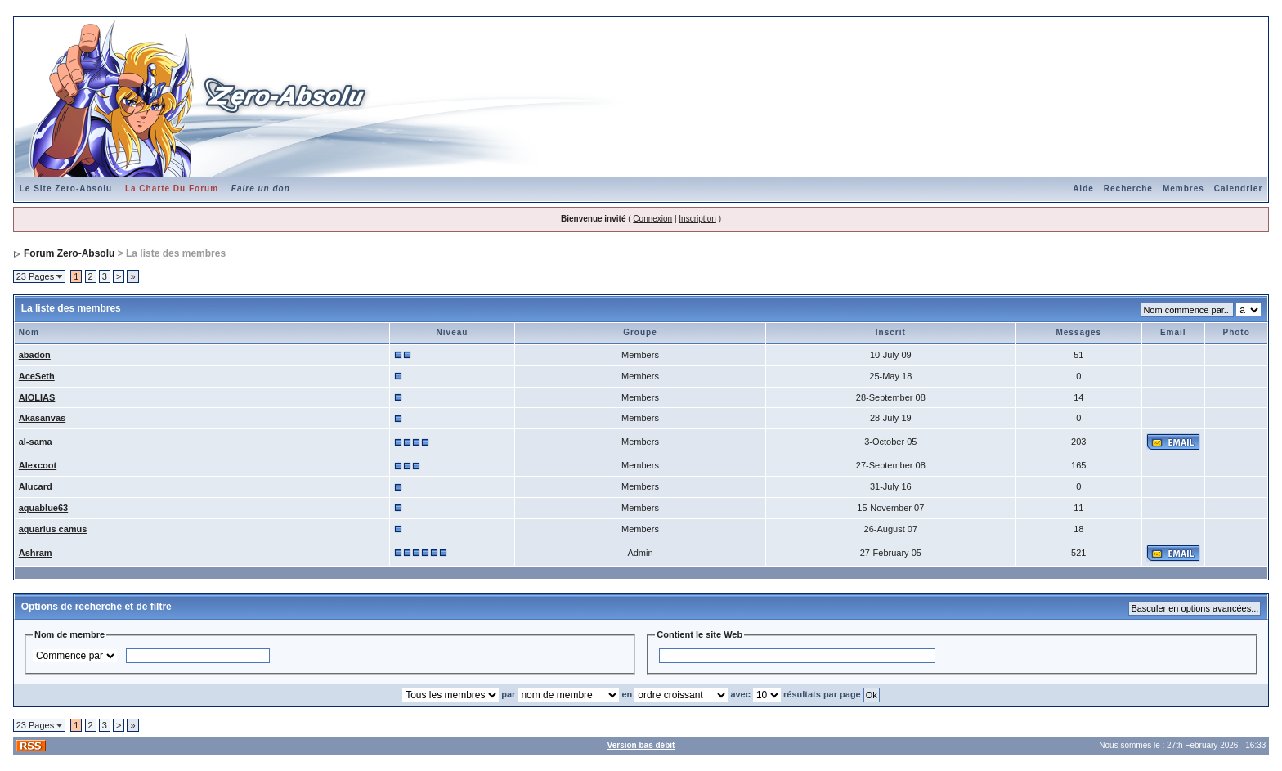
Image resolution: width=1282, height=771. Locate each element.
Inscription (697, 218)
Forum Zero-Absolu (69, 253)
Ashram (35, 553)
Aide (1083, 188)
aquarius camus (53, 529)
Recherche (1128, 188)
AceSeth (37, 376)
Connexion (652, 218)
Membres (1183, 188)
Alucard (35, 486)
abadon (35, 355)
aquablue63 (44, 508)
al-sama (35, 441)
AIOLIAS (37, 397)
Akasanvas (42, 418)
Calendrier (1238, 188)
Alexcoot (37, 465)
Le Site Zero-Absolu (66, 188)
